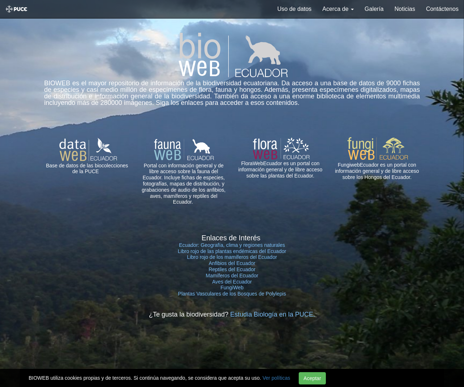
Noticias (404, 9)
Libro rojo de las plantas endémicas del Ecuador (232, 251)
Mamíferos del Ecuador (232, 275)
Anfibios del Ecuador (232, 263)
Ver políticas (276, 378)
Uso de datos (294, 9)
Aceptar (312, 378)
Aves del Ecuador (232, 282)
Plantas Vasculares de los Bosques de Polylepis (232, 294)
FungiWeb (232, 287)
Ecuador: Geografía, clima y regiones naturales (232, 245)
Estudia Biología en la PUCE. (272, 314)
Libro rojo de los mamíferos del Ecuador (232, 257)
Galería (374, 9)
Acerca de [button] (337, 9)
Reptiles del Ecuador (231, 269)
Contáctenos (442, 9)
